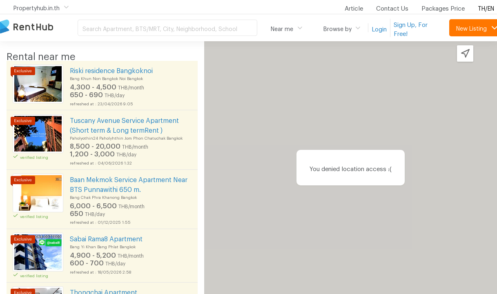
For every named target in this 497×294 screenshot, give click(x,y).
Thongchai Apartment (103, 291)
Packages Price (443, 6)
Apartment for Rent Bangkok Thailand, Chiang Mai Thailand (39, 27)
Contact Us (392, 6)
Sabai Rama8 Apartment (106, 237)
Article (354, 6)
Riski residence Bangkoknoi (111, 69)
